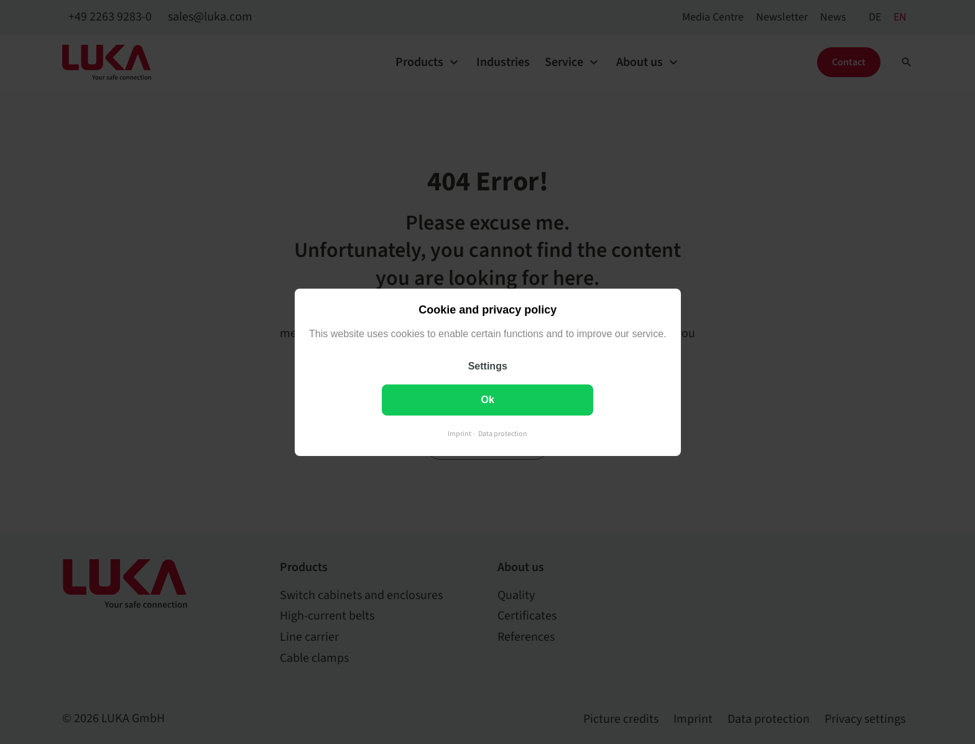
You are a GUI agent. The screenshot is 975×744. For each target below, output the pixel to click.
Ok (487, 399)
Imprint (459, 433)
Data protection (502, 433)
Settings (487, 365)
